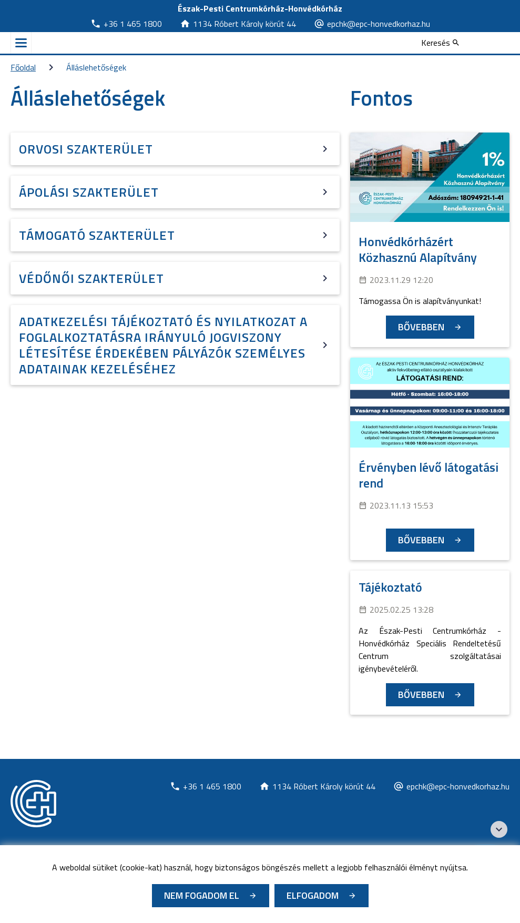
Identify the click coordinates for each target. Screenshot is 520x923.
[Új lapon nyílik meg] (126, 23)
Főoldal (23, 67)
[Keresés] (440, 42)
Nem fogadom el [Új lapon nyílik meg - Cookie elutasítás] (201, 895)
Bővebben (421, 327)
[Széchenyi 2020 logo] (499, 829)
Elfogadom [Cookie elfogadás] (313, 895)
